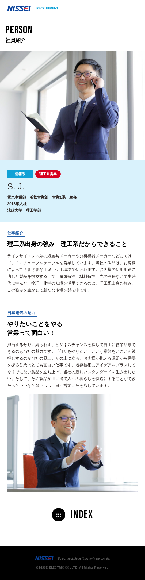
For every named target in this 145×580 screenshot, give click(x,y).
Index (82, 514)
